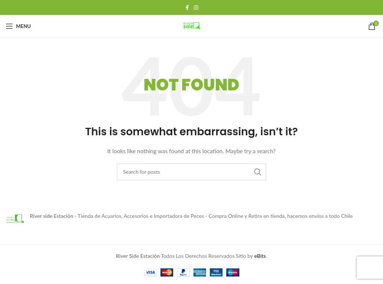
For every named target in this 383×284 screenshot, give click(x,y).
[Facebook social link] (187, 8)
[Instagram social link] (196, 8)
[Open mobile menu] (18, 26)
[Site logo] (191, 25)
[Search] (191, 171)
